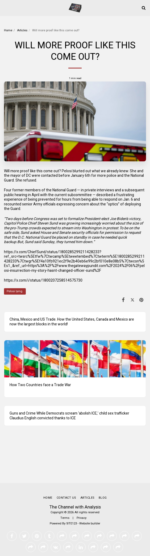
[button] (5, 7)
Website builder (89, 523)
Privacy (81, 518)
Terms (64, 518)
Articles (22, 30)
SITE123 (71, 523)
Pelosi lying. (15, 291)
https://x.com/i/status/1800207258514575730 (43, 280)
